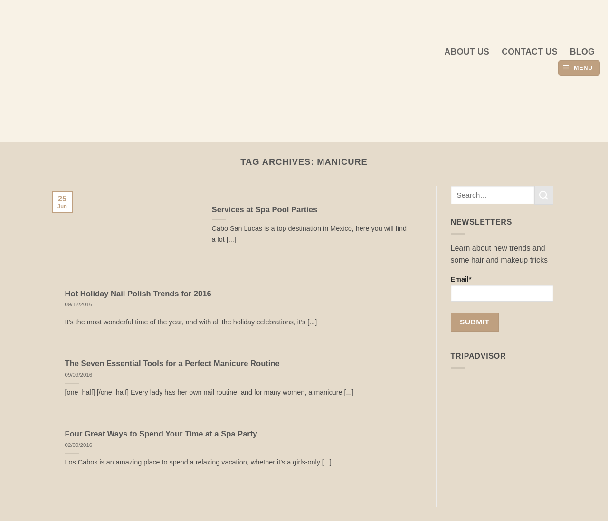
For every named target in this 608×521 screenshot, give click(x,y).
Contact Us (530, 52)
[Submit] (543, 195)
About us (467, 52)
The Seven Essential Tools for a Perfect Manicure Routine (172, 363)
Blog (582, 52)
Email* (502, 288)
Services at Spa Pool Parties (265, 209)
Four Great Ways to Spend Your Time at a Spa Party (161, 433)
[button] (579, 68)
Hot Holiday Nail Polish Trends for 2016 (138, 293)
